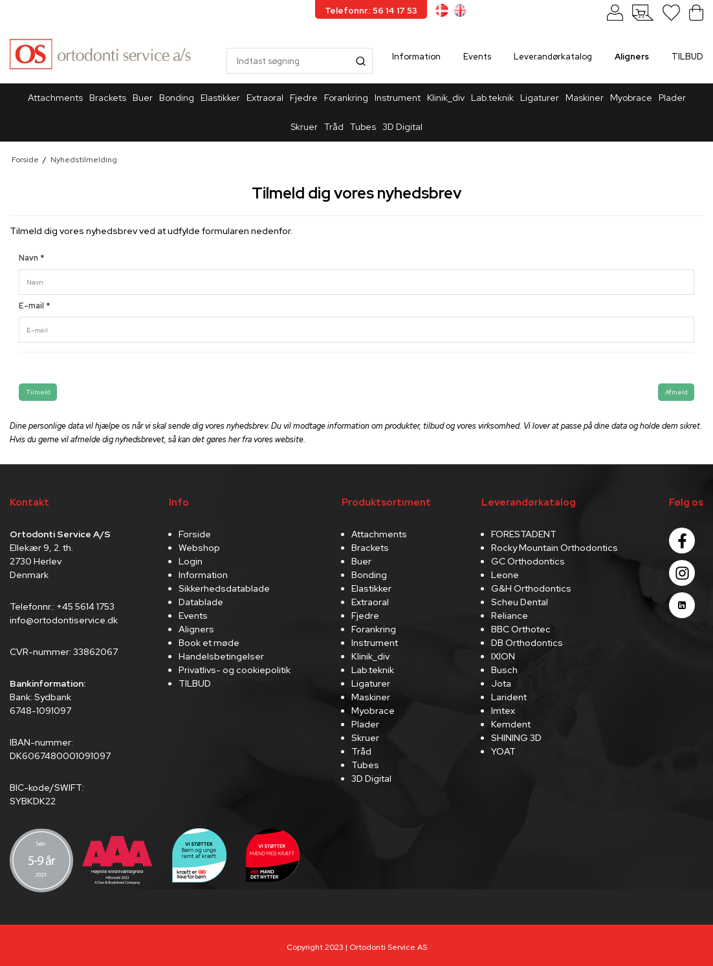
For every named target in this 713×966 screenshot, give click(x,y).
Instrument (398, 97)
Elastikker (220, 97)
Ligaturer (539, 97)
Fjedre (304, 97)
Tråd (334, 127)
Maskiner (584, 97)
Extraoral (265, 97)
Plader (672, 97)
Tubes (363, 127)
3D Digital (402, 127)
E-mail (34, 306)
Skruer (304, 127)
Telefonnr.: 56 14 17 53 (371, 10)
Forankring (346, 97)
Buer (143, 97)
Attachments (55, 97)
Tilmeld (38, 391)
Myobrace (631, 97)
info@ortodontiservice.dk (64, 620)
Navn (31, 258)
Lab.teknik (492, 97)
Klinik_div (446, 97)
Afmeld (676, 391)
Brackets (107, 97)
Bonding (176, 97)
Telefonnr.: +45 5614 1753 (62, 606)
